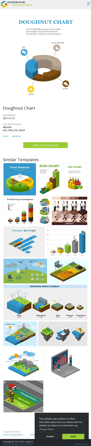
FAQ (86, 444)
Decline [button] (50, 436)
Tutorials (78, 444)
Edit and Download (45, 145)
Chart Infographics (13, 434)
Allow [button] (73, 436)
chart (5, 136)
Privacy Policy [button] (47, 429)
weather (16, 136)
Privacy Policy (9, 444)
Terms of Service (25, 444)
